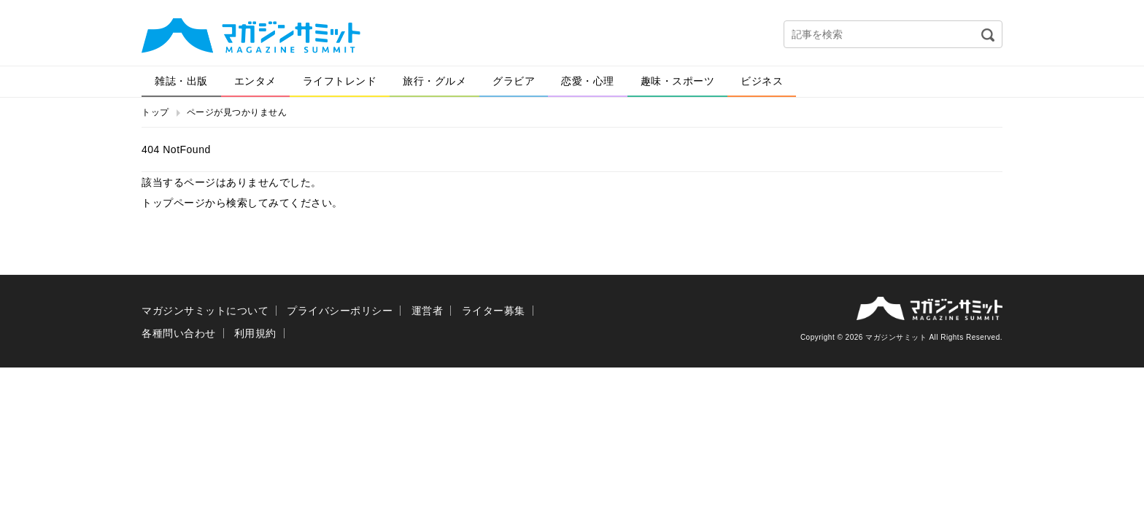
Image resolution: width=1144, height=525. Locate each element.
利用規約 (255, 333)
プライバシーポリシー (340, 310)
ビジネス (762, 81)
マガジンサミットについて (205, 310)
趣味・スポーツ (678, 81)
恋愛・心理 (587, 81)
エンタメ (255, 81)
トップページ (173, 203)
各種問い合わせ (179, 333)
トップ (155, 112)
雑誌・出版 (181, 81)
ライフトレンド (340, 81)
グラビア (513, 81)
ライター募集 (493, 310)
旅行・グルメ (434, 81)
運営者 (427, 310)
